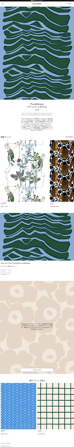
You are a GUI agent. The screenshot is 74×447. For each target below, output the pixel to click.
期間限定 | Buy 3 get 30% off (37, 0)
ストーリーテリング (27, 114)
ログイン (4, 271)
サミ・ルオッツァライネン (45, 114)
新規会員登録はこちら (5, 274)
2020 (35, 114)
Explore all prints (37, 370)
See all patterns (69, 136)
